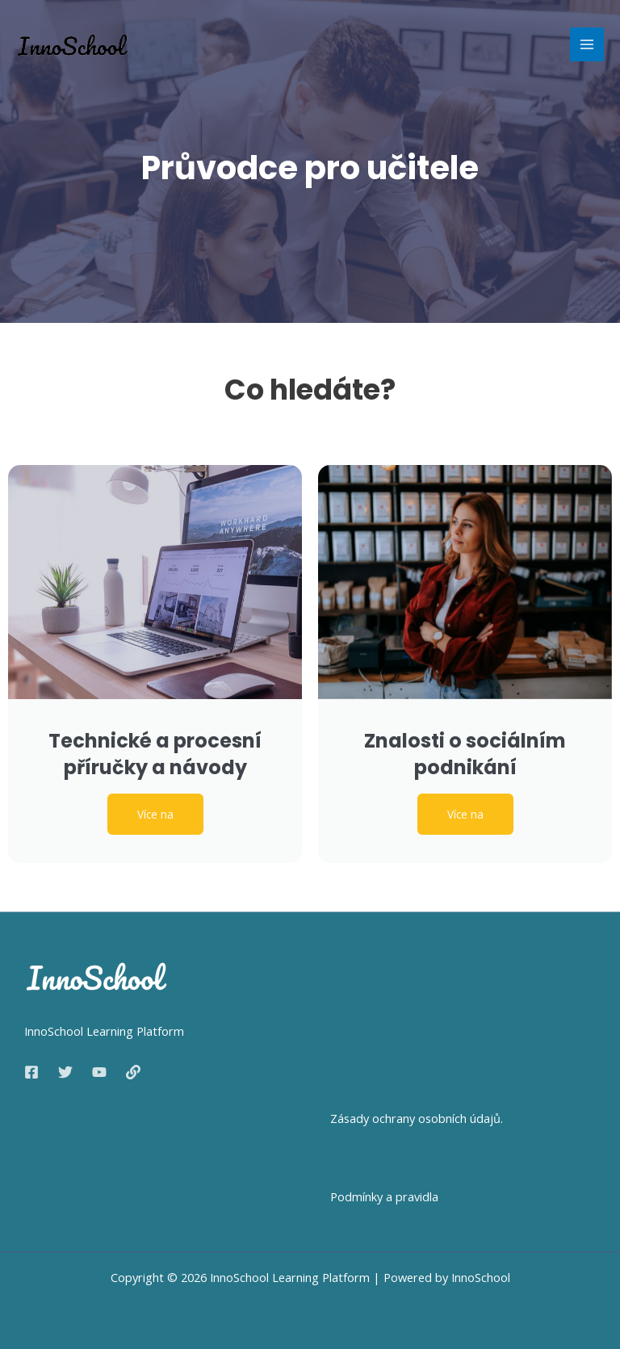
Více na (155, 814)
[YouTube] (99, 1072)
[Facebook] (31, 1072)
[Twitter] (65, 1072)
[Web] (133, 1072)
